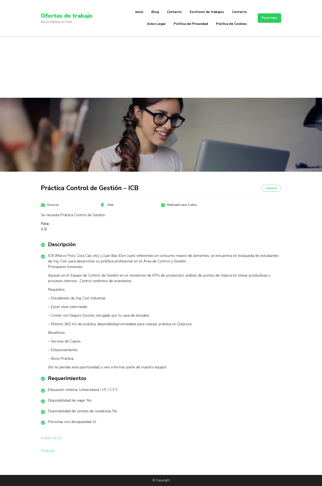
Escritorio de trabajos (207, 12)
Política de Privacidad (191, 24)
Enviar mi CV (51, 437)
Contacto (174, 12)
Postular (48, 450)
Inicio (139, 12)
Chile (110, 205)
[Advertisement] (161, 67)
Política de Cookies (231, 24)
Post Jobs (269, 18)
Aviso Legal (156, 24)
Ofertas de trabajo (66, 16)
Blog (155, 12)
